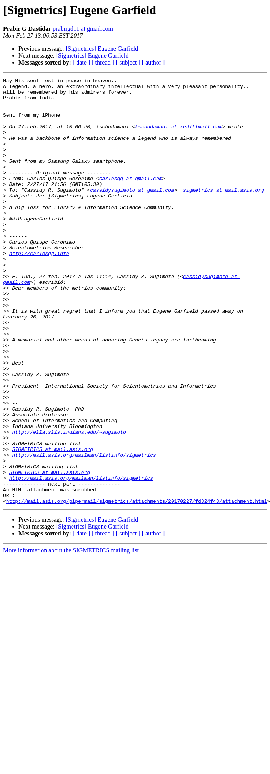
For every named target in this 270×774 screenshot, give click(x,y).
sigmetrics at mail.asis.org (223, 212)
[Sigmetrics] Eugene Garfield (102, 48)
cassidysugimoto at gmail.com (132, 212)
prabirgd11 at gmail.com (83, 28)
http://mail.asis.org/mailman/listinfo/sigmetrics (84, 530)
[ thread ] (103, 62)
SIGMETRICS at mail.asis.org (52, 523)
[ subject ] (128, 62)
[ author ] (153, 62)
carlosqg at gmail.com (130, 199)
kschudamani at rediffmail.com (178, 136)
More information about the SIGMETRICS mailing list (71, 635)
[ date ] (81, 62)
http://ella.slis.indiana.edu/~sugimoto (69, 503)
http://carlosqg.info (39, 288)
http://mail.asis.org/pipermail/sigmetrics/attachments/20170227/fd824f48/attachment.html (136, 586)
